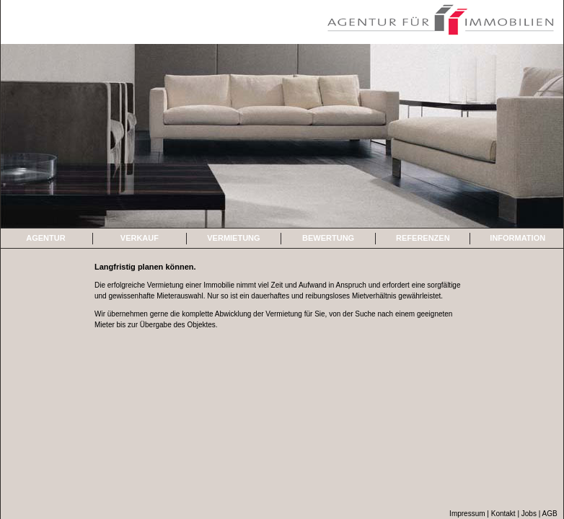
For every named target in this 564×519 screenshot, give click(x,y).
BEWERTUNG (328, 238)
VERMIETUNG (233, 238)
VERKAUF (139, 238)
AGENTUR (45, 238)
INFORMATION (517, 238)
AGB (550, 514)
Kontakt (503, 514)
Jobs (530, 514)
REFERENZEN (423, 238)
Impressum (467, 514)
